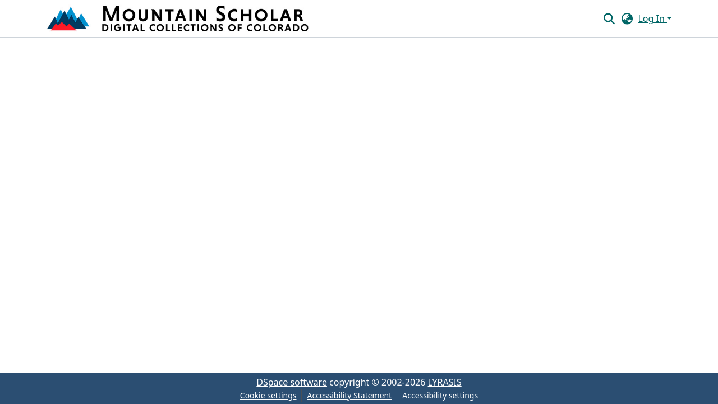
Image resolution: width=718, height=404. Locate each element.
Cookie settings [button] (268, 395)
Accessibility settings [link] (440, 395)
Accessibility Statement (349, 395)
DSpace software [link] (291, 382)
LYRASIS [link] (445, 382)
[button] (179, 18)
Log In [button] (652, 18)
